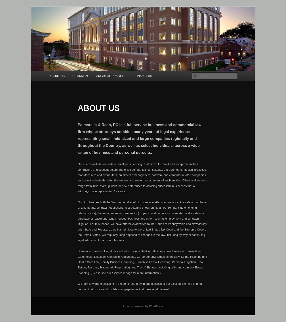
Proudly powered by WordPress (143, 306)
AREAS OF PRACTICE (111, 76)
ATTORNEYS (80, 76)
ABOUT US (57, 76)
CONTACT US (142, 76)
